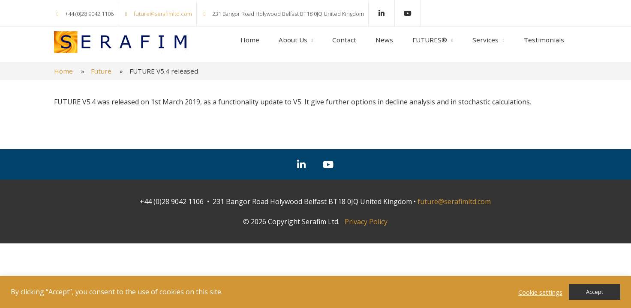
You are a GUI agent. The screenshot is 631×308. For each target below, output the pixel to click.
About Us (293, 40)
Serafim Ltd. (120, 42)
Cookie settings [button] (540, 292)
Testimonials (544, 40)
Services (485, 40)
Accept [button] (594, 292)
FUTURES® (429, 40)
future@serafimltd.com (163, 14)
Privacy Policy (366, 221)
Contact (344, 40)
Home (249, 40)
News (384, 40)
